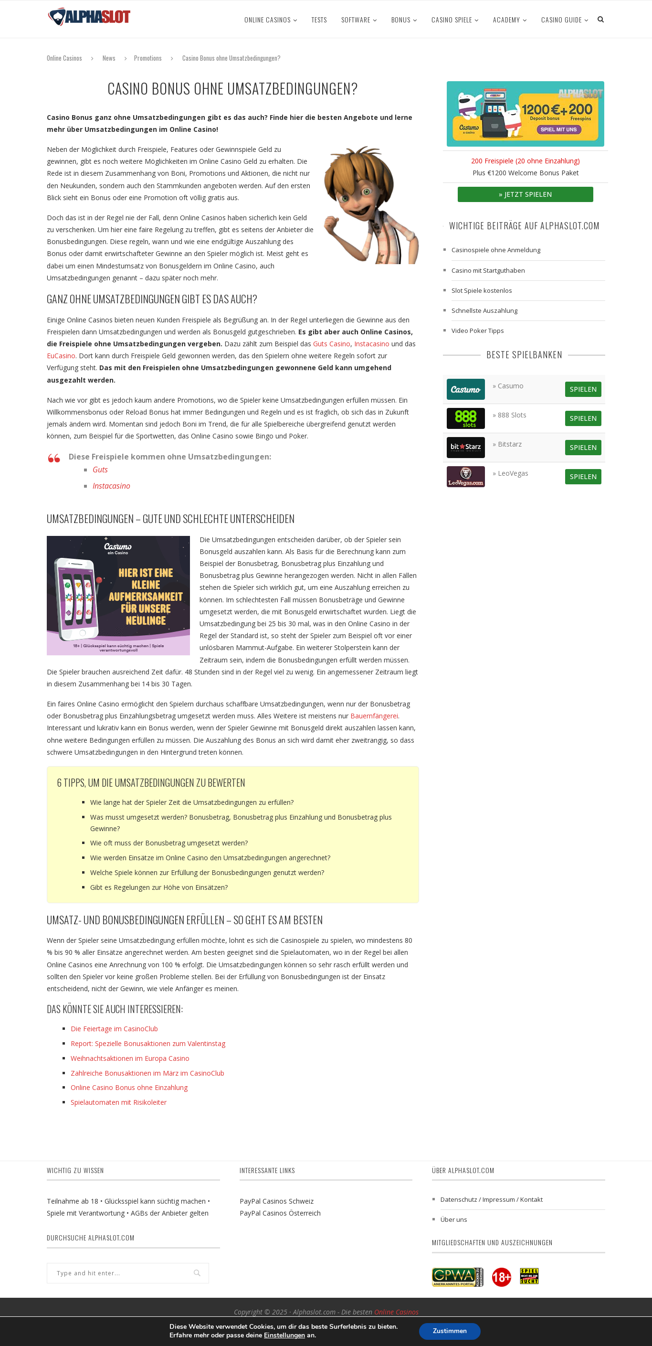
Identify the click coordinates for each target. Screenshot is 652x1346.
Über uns (454, 1219)
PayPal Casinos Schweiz (277, 1201)
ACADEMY (506, 19)
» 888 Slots (509, 414)
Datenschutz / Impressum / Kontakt (492, 1199)
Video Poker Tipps (478, 330)
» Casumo (508, 385)
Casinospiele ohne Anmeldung (496, 250)
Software (355, 19)
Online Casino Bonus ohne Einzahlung (129, 1087)
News (109, 58)
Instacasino (371, 343)
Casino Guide (561, 19)
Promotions (148, 58)
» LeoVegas (510, 473)
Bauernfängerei (374, 715)
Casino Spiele (451, 19)
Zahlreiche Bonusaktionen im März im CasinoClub (147, 1073)
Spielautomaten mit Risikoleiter (119, 1102)
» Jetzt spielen (525, 194)
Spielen (583, 389)
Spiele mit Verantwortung (86, 1213)
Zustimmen (450, 1330)
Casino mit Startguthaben (488, 270)
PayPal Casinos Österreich (280, 1213)
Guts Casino (331, 343)
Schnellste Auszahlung (484, 310)
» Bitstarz (507, 444)
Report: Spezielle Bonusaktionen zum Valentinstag (148, 1043)
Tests (319, 19)
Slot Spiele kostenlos (482, 290)
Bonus (400, 19)
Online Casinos (267, 19)
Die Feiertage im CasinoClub (114, 1028)
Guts (100, 469)
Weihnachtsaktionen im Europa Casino (130, 1058)
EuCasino (61, 355)
